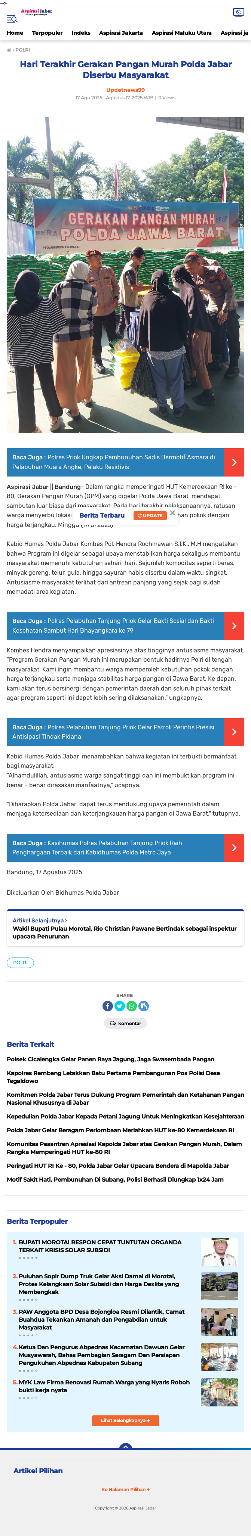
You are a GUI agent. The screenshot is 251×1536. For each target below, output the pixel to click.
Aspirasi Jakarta (121, 33)
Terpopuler (47, 33)
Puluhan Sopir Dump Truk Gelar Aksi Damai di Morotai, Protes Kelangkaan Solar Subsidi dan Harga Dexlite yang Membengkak (99, 1284)
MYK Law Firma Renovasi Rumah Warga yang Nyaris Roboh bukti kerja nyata (104, 1386)
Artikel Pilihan (37, 1471)
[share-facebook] (107, 1006)
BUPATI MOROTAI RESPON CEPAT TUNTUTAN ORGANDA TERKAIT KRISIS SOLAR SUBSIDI (100, 1246)
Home (15, 33)
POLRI (20, 962)
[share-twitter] (119, 1006)
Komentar (125, 1023)
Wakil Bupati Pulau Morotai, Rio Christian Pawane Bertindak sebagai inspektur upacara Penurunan (124, 932)
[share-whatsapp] (131, 1006)
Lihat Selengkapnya (125, 1420)
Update (150, 515)
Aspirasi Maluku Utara (182, 33)
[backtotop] (125, 1449)
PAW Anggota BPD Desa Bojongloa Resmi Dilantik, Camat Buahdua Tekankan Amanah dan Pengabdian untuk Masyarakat (101, 1319)
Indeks (80, 33)
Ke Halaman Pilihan (125, 1489)
